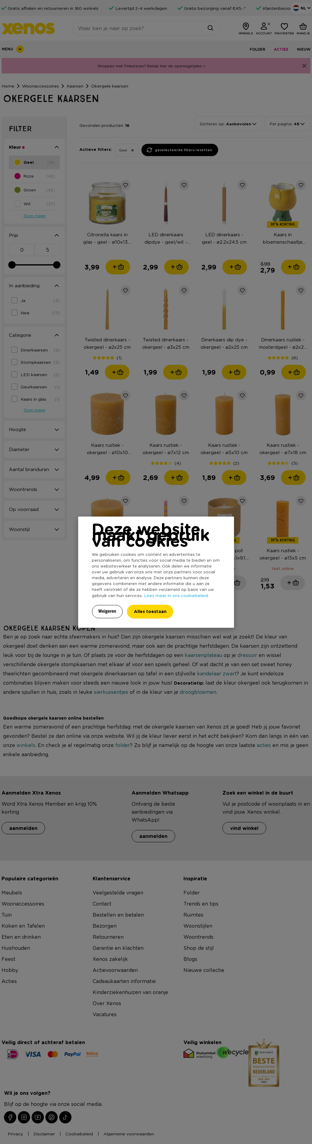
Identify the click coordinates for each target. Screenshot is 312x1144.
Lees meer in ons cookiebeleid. (176, 595)
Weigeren (107, 611)
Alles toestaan (150, 611)
